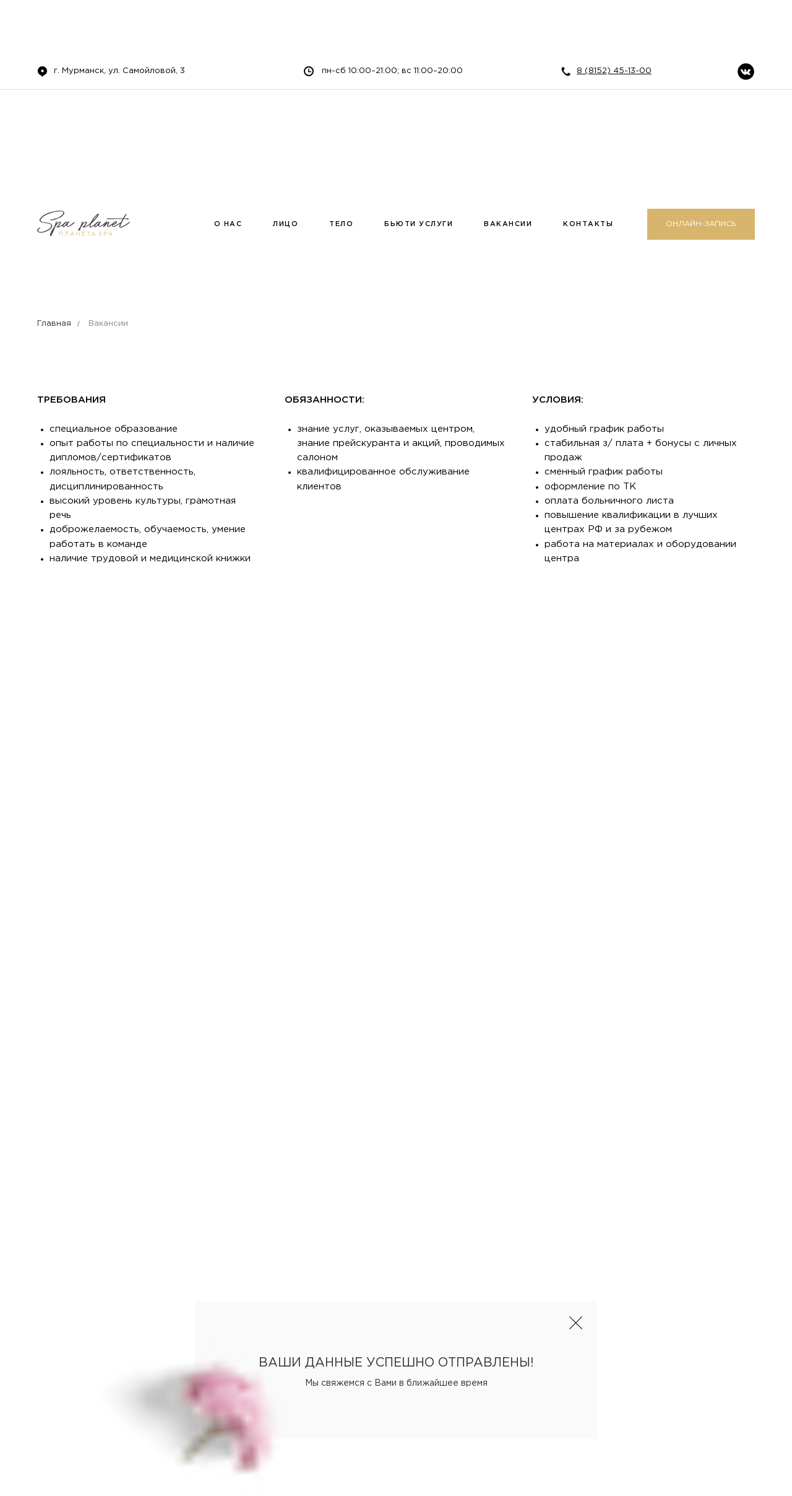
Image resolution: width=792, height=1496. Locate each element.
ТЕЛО (341, 224)
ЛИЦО (285, 224)
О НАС (228, 224)
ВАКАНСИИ (508, 224)
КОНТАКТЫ (588, 224)
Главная (54, 323)
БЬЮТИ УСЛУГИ (418, 224)
